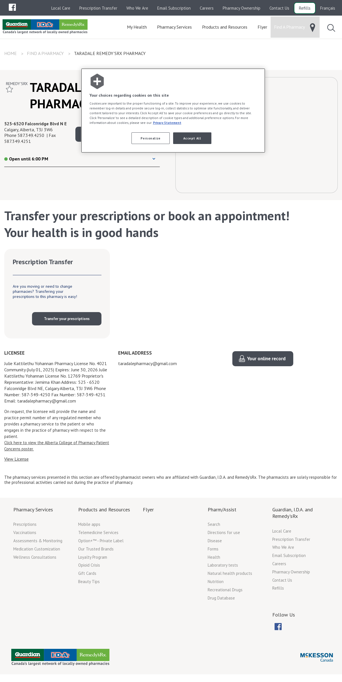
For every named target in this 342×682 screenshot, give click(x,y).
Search (214, 526)
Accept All (192, 138)
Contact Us (279, 8)
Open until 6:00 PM (26, 160)
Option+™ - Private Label (101, 542)
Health (214, 559)
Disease (215, 542)
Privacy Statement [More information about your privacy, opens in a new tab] (167, 122)
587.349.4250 (31, 137)
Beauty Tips (89, 583)
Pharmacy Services (33, 511)
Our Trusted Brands (96, 550)
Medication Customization (36, 550)
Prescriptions (25, 526)
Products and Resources (104, 511)
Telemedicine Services (98, 534)
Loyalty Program (92, 559)
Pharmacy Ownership (241, 8)
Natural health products (230, 575)
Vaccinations (24, 534)
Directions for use (224, 534)
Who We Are (137, 8)
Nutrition (216, 583)
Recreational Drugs (225, 591)
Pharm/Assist (222, 511)
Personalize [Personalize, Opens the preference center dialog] (150, 138)
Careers (207, 8)
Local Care (60, 8)
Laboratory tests (223, 566)
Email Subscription (174, 8)
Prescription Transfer (98, 8)
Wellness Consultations (34, 559)
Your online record (266, 360)
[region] (173, 110)
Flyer (148, 511)
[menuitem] (12, 7)
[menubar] (12, 7)
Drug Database (221, 599)
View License (16, 460)
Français (327, 8)
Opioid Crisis (89, 566)
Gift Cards (87, 575)
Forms (213, 550)
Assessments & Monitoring (37, 542)
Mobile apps (89, 526)
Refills (305, 8)
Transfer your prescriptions (67, 320)
